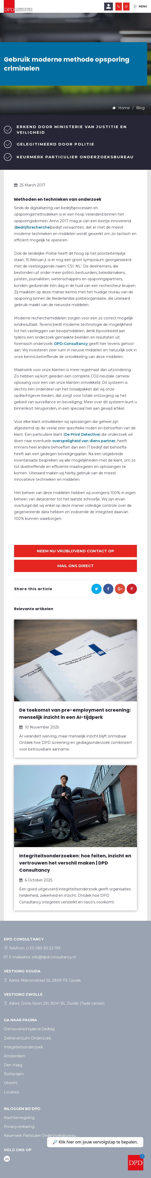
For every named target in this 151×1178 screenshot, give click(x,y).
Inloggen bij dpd (22, 1108)
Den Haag (13, 1065)
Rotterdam (14, 1074)
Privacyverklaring (19, 1126)
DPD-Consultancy (71, 343)
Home (123, 108)
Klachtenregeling (19, 1117)
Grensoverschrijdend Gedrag (29, 1029)
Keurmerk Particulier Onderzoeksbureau (75, 156)
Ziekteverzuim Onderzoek (27, 1038)
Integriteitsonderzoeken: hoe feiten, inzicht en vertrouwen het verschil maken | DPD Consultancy (75, 862)
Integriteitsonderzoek (23, 1047)
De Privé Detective (81, 434)
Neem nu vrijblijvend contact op (75, 550)
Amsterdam (14, 1056)
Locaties (11, 1092)
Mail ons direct (75, 565)
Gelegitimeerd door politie (55, 144)
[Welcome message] (135, 1162)
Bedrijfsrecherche (32, 227)
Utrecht (11, 1083)
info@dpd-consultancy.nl (54, 957)
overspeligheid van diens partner (83, 441)
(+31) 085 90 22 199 (43, 948)
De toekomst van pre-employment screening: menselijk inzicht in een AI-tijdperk (75, 713)
